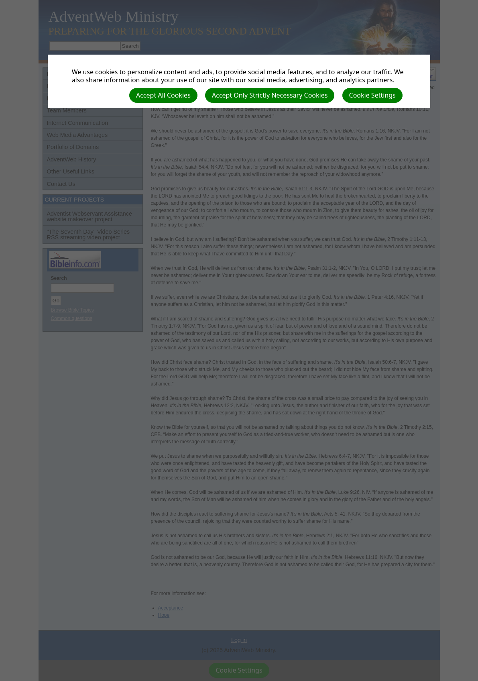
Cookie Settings (372, 95)
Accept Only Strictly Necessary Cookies (269, 95)
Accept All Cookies (163, 95)
